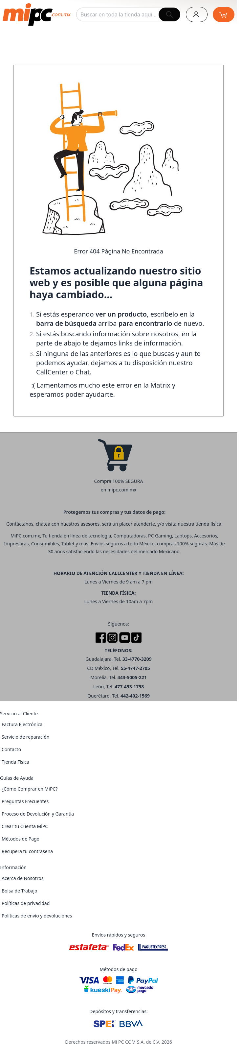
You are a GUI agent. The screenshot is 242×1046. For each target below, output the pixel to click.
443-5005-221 (132, 677)
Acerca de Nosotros (22, 878)
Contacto (11, 749)
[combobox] (128, 14)
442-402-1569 (135, 696)
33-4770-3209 (137, 659)
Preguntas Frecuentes (25, 801)
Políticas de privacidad (26, 903)
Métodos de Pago (20, 839)
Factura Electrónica (22, 724)
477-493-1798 (129, 686)
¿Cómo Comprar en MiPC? (29, 789)
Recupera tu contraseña (27, 851)
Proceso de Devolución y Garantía (38, 814)
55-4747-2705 (135, 668)
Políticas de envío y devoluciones (37, 916)
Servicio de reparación (25, 737)
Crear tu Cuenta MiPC (25, 826)
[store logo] (37, 14)
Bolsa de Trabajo (19, 891)
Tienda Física (15, 762)
